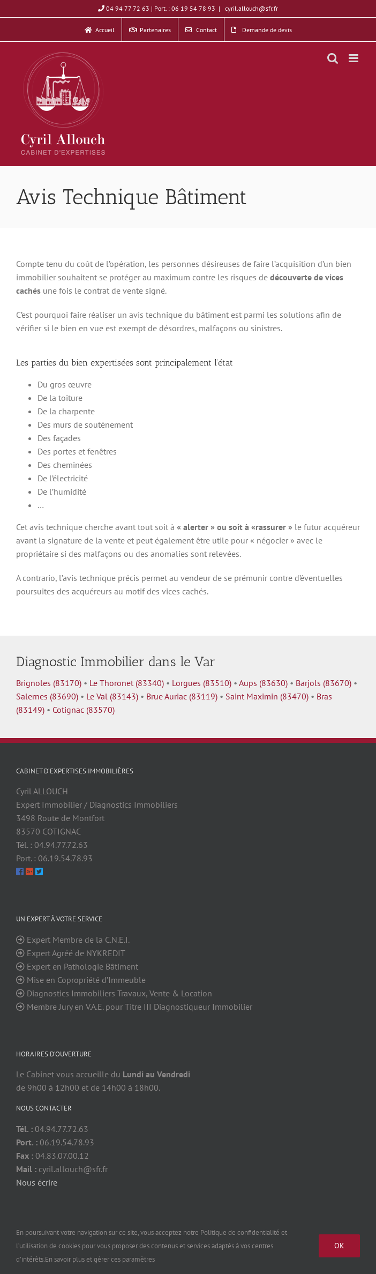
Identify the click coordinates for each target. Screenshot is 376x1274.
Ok (339, 1245)
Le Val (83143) (112, 696)
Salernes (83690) (47, 696)
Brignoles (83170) (48, 682)
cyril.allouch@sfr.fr (250, 8)
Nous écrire (36, 1182)
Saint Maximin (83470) (267, 696)
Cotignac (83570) (83, 709)
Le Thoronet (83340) (126, 682)
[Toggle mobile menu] (354, 58)
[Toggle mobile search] (332, 58)
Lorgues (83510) (201, 682)
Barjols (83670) (323, 682)
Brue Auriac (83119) (181, 696)
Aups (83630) (263, 682)
